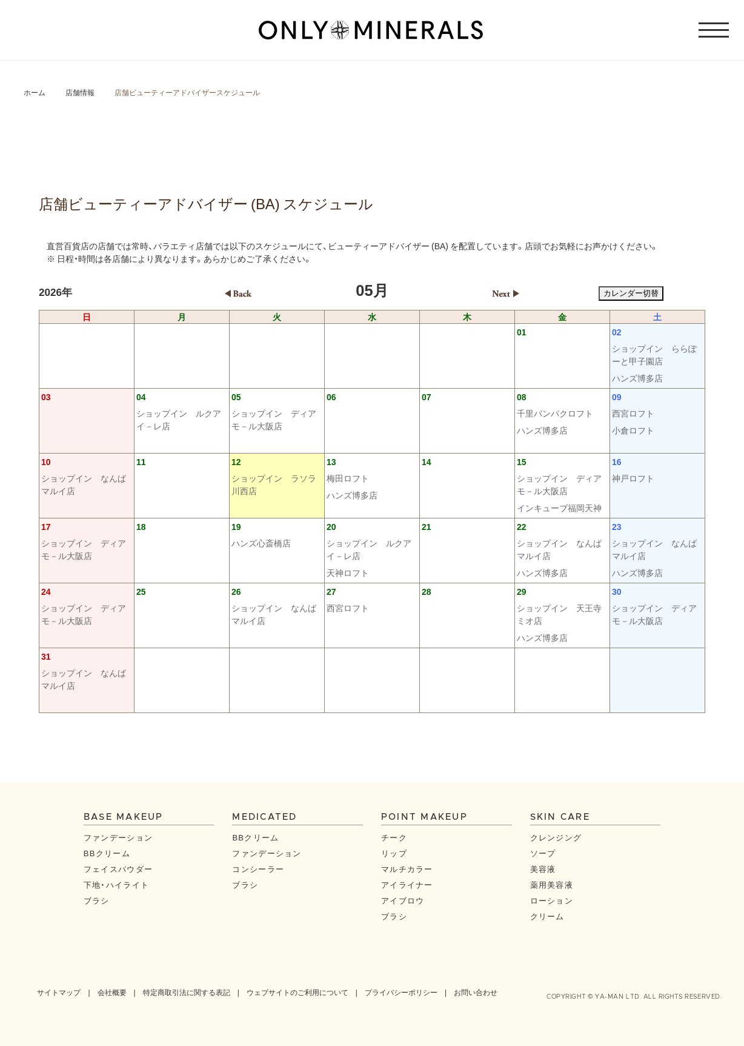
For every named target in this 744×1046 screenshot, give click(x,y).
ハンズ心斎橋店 (261, 543)
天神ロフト (348, 572)
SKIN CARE (560, 817)
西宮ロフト (633, 413)
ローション (552, 900)
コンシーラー (258, 868)
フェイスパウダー (118, 868)
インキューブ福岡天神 (559, 507)
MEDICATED (264, 817)
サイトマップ (59, 992)
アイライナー (407, 884)
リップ (394, 853)
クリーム (547, 916)
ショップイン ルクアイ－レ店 (178, 419)
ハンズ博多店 (637, 378)
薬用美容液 (552, 884)
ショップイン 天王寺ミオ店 (559, 614)
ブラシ (97, 900)
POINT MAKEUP (424, 817)
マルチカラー (407, 868)
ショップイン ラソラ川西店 (273, 484)
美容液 (543, 868)
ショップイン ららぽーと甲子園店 (654, 354)
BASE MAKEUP (124, 817)
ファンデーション (118, 837)
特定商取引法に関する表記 (186, 992)
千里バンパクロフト (555, 413)
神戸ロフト (633, 478)
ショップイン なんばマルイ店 (83, 484)
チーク (394, 837)
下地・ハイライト (116, 884)
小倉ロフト (633, 430)
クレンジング (556, 837)
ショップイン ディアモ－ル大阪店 (273, 419)
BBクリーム (107, 853)
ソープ (543, 853)
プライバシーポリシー (401, 992)
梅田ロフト (348, 478)
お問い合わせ (475, 992)
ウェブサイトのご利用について (297, 992)
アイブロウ (403, 900)
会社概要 (112, 992)
